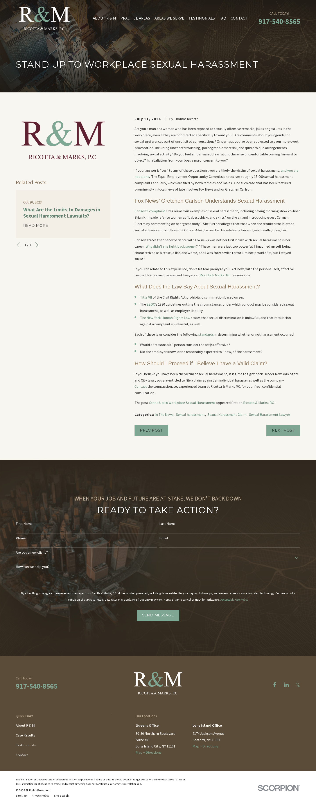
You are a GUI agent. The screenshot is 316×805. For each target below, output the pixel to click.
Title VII (146, 297)
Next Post (283, 430)
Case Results (25, 735)
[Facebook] (274, 684)
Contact (141, 386)
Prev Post (151, 430)
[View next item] (36, 244)
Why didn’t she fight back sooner (171, 246)
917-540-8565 (279, 21)
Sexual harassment (190, 414)
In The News (164, 414)
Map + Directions (148, 752)
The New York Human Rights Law (165, 317)
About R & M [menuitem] (104, 18)
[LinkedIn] (286, 684)
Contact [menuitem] (239, 18)
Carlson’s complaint (150, 211)
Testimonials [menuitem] (202, 18)
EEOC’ (151, 304)
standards (206, 334)
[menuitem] (21, 795)
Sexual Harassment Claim (226, 414)
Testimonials (26, 745)
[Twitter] (297, 684)
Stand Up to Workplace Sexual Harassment (182, 402)
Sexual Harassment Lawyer (269, 414)
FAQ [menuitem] (222, 18)
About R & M (25, 725)
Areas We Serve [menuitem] (169, 18)
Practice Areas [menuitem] (135, 18)
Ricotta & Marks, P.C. (215, 275)
